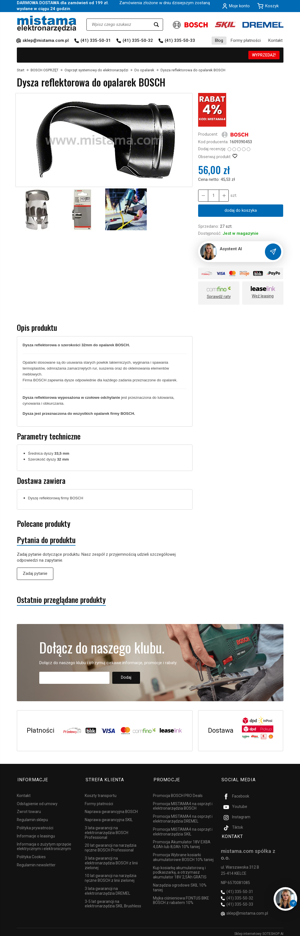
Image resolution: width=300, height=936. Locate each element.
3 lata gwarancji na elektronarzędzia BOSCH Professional (106, 831)
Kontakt (275, 40)
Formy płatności (246, 40)
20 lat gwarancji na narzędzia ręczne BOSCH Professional (110, 846)
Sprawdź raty (219, 296)
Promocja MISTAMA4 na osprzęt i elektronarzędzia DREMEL (182, 817)
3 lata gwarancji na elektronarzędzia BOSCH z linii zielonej (111, 861)
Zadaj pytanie (35, 573)
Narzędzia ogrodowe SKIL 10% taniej (180, 886)
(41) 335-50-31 (96, 40)
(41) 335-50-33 (180, 40)
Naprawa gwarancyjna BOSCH (111, 810)
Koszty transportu (100, 794)
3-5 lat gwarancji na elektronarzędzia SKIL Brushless (113, 902)
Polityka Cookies (31, 855)
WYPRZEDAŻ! (264, 55)
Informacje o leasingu (36, 834)
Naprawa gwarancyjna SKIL (109, 818)
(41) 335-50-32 (138, 40)
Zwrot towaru (29, 810)
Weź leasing (263, 296)
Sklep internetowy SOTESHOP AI (258, 930)
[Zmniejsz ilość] (223, 196)
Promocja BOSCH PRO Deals (178, 794)
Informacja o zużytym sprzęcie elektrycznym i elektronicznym (44, 844)
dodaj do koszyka (241, 210)
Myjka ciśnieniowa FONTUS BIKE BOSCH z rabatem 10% (181, 898)
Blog (219, 40)
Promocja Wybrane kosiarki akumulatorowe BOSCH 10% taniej (183, 855)
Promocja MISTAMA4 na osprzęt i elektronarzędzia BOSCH (182, 804)
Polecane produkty (43, 523)
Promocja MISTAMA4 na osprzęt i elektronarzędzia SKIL (182, 829)
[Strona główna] (47, 24)
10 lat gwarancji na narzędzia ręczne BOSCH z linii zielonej (110, 876)
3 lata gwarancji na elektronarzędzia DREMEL (107, 889)
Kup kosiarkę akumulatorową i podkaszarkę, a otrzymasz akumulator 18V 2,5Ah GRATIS (180, 871)
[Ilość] (213, 196)
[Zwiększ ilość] (203, 196)
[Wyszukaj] (156, 25)
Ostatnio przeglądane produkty (61, 599)
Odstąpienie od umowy (37, 802)
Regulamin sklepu (32, 818)
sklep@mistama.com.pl (45, 40)
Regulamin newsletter (36, 863)
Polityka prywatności (35, 826)
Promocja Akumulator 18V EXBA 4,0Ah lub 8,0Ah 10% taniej (181, 842)
